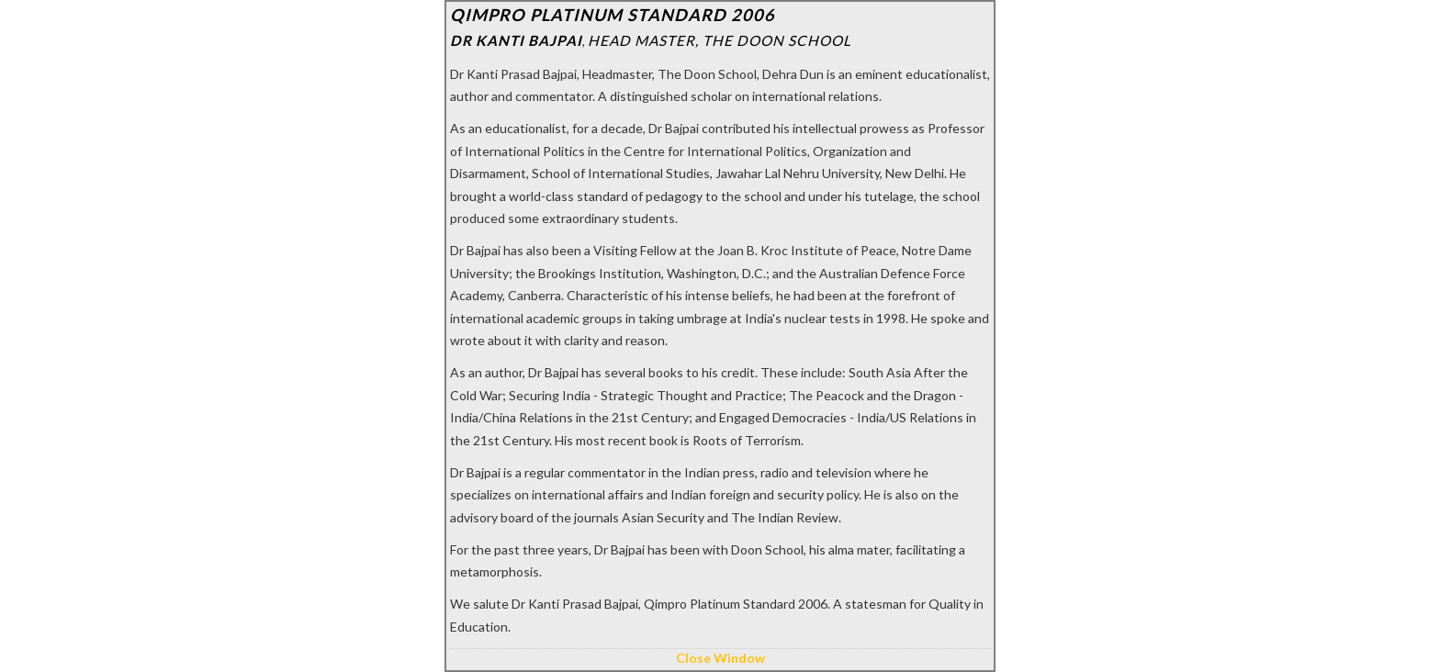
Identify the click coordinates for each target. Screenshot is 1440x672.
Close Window (720, 658)
